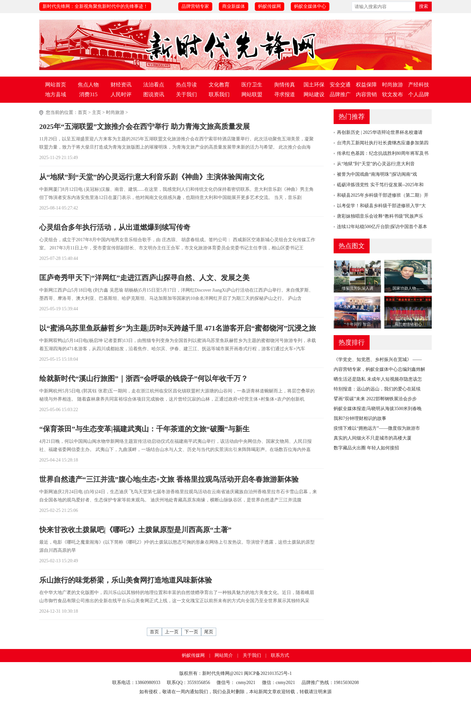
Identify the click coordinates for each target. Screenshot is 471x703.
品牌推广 (340, 94)
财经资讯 (121, 84)
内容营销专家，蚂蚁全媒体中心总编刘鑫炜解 (379, 369)
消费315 (88, 94)
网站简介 (224, 655)
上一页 (172, 631)
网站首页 (55, 84)
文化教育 (219, 84)
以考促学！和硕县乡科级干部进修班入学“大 (381, 205)
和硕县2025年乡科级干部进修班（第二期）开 (382, 195)
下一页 (191, 631)
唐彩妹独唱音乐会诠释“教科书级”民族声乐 (380, 216)
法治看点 (153, 84)
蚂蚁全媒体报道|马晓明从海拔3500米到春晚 (378, 408)
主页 (96, 112)
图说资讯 (153, 94)
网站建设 (314, 94)
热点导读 (186, 84)
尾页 (208, 631)
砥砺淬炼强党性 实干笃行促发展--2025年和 (380, 184)
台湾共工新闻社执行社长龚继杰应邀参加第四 (382, 142)
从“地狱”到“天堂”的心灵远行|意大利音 (376, 163)
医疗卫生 (251, 84)
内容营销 (366, 94)
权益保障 (366, 84)
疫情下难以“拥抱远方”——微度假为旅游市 (377, 428)
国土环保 (314, 84)
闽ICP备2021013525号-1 (267, 673)
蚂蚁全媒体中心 (310, 6)
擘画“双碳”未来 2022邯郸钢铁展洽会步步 (375, 398)
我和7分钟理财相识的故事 (360, 418)
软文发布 (392, 94)
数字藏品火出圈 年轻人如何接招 (366, 447)
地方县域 (55, 94)
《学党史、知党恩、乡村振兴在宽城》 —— (378, 359)
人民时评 (121, 94)
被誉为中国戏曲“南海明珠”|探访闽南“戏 (377, 174)
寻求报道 (284, 94)
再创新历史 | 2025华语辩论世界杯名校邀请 (380, 132)
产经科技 (418, 84)
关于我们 (186, 94)
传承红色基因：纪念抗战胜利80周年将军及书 (382, 153)
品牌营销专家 (195, 6)
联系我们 (219, 94)
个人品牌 (418, 94)
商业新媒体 (233, 6)
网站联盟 (251, 94)
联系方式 (280, 655)
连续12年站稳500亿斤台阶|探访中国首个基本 (382, 226)
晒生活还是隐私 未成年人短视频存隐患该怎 (378, 379)
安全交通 (340, 84)
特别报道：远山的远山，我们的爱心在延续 (377, 389)
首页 (82, 112)
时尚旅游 (392, 84)
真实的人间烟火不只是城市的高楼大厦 (372, 438)
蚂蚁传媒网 (269, 6)
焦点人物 (88, 84)
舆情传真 (284, 84)
